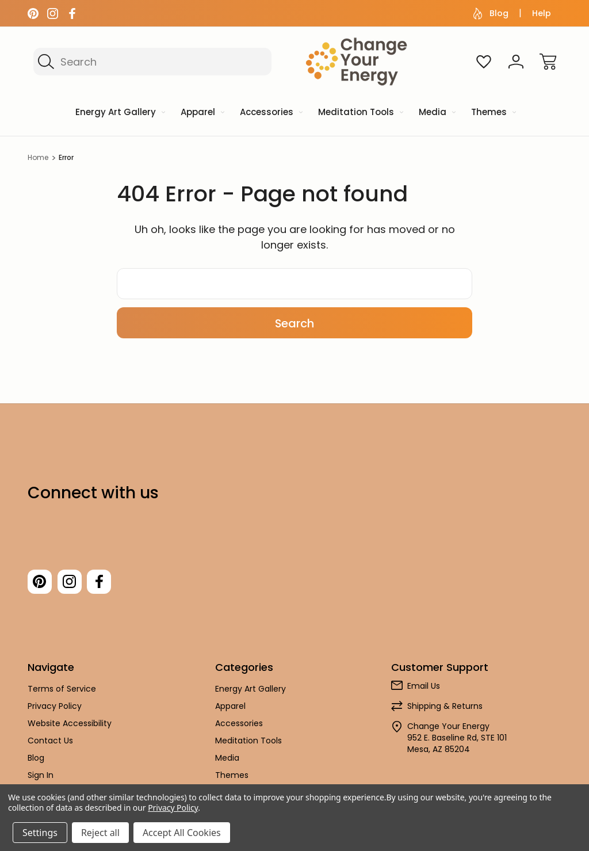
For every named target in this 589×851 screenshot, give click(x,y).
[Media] (436, 113)
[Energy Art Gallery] (119, 113)
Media (227, 761)
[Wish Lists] (484, 61)
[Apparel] (201, 113)
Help (541, 13)
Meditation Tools (248, 744)
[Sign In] (516, 61)
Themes (231, 778)
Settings (40, 832)
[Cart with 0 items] (548, 61)
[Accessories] (270, 113)
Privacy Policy (55, 709)
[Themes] (492, 113)
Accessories (239, 726)
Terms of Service (62, 692)
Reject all (100, 832)
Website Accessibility (70, 726)
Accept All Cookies (182, 832)
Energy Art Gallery (250, 692)
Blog (490, 13)
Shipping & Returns (445, 709)
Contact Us (50, 744)
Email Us (423, 689)
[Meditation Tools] (359, 113)
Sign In (40, 778)
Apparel (230, 709)
